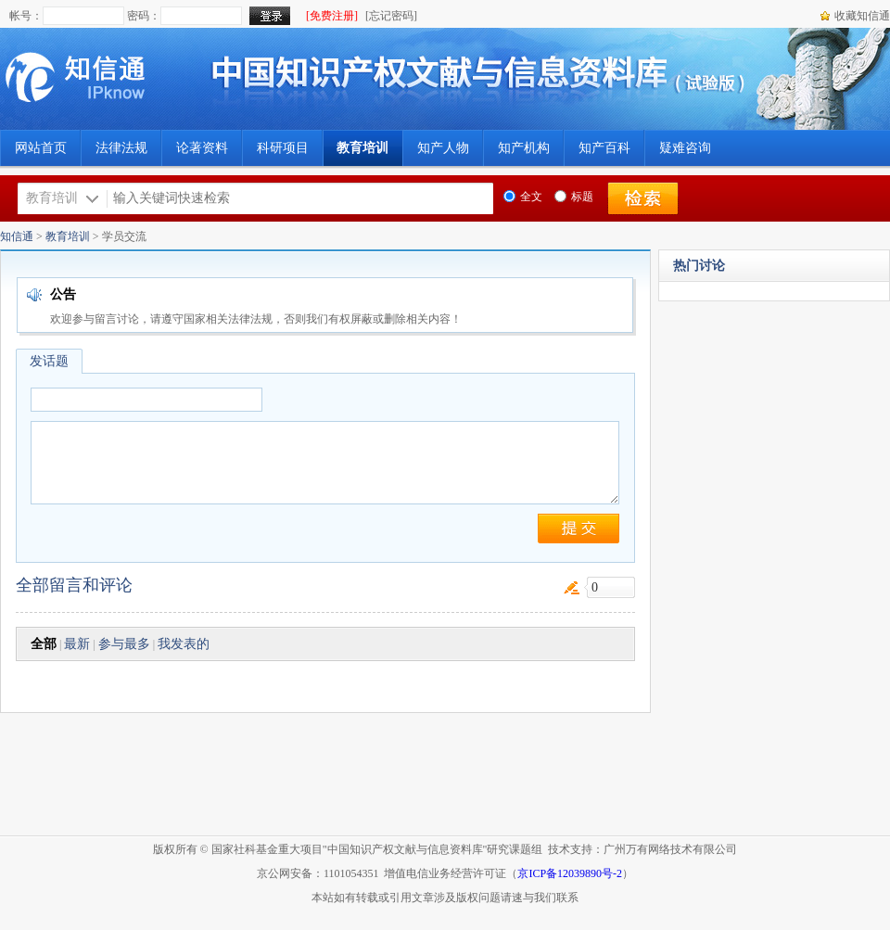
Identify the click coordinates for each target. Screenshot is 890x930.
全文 (522, 196)
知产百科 (604, 148)
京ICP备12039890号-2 (569, 873)
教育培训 (67, 236)
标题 (573, 196)
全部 (44, 644)
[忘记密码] (391, 15)
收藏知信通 (862, 15)
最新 (77, 644)
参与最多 (124, 644)
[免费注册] (332, 15)
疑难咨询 (685, 148)
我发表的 (184, 644)
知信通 (16, 236)
